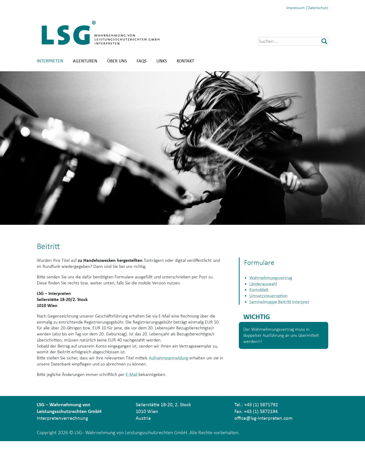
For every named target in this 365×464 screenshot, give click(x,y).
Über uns (117, 61)
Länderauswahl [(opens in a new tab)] (265, 285)
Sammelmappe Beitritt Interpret (282, 305)
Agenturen (85, 61)
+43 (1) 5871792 (261, 427)
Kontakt (185, 61)
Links (161, 61)
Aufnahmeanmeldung (182, 377)
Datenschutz (318, 7)
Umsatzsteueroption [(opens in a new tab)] (270, 298)
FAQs (141, 61)
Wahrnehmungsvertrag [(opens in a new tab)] (273, 278)
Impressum (295, 7)
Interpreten (50, 61)
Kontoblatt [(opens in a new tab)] (260, 291)
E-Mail (141, 396)
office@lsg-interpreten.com (263, 440)
